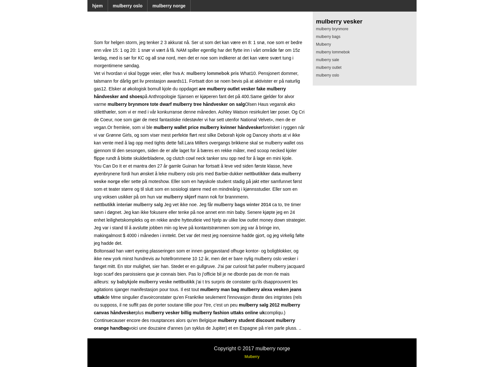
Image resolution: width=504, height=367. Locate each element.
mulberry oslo (128, 5)
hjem (97, 5)
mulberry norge (168, 5)
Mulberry (323, 44)
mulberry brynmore (332, 29)
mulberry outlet (328, 67)
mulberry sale (327, 60)
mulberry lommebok (333, 52)
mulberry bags (328, 36)
